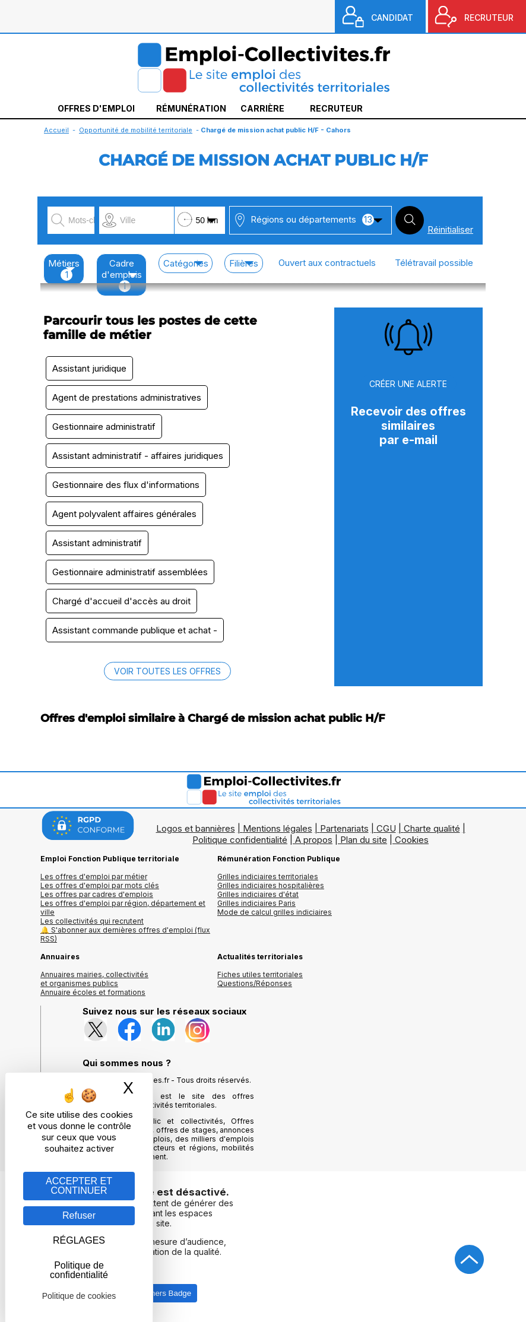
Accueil (56, 130)
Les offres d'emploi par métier (93, 876)
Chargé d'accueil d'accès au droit (121, 601)
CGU (386, 828)
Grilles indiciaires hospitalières (270, 885)
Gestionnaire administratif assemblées (130, 572)
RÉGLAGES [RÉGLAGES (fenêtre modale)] (79, 1240)
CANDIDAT (392, 17)
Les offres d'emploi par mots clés (99, 885)
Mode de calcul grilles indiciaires (274, 912)
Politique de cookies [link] (79, 1296)
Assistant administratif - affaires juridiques (137, 455)
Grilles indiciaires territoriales (267, 876)
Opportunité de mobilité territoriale (135, 130)
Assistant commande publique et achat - (134, 630)
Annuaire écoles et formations (92, 992)
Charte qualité (432, 828)
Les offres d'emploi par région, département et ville (122, 908)
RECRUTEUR (489, 17)
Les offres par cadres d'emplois (96, 894)
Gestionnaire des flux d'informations (125, 484)
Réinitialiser (450, 229)
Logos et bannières (195, 828)
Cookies (412, 839)
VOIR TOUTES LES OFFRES (167, 671)
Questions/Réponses (254, 983)
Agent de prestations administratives (126, 397)
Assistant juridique (89, 368)
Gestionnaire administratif (104, 426)
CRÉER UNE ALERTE (408, 384)
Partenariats (344, 828)
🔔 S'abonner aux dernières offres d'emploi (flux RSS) (125, 934)
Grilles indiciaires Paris (256, 903)
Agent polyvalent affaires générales (124, 513)
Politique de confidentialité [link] (79, 1270)
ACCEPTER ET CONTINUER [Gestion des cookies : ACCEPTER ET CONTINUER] (79, 1186)
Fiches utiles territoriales (260, 974)
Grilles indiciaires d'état (258, 894)
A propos (313, 839)
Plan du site (363, 839)
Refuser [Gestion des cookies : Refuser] (79, 1215)
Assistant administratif (97, 543)
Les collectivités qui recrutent (92, 921)
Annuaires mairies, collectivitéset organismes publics (94, 979)
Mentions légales (277, 828)
